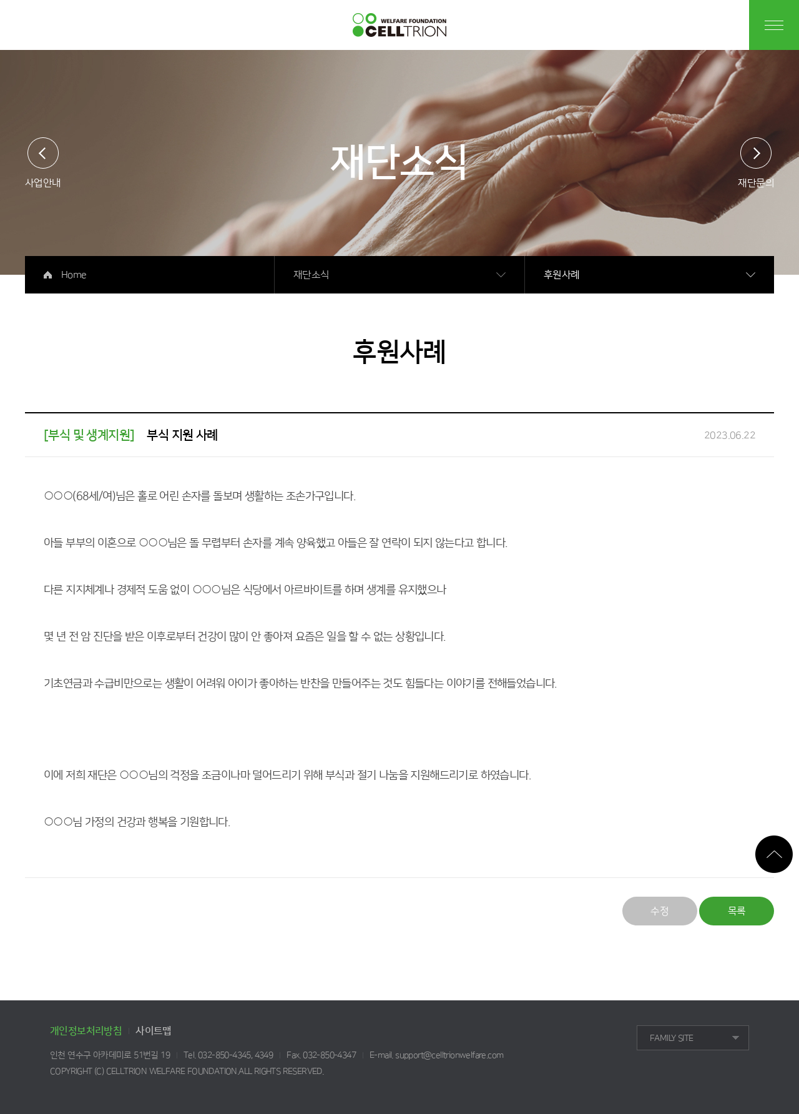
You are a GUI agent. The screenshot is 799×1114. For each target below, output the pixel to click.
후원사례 (562, 274)
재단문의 (756, 182)
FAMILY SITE (671, 1038)
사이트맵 (153, 1031)
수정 (659, 911)
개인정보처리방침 (86, 1031)
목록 (737, 911)
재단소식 (311, 274)
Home (74, 274)
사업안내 (43, 182)
